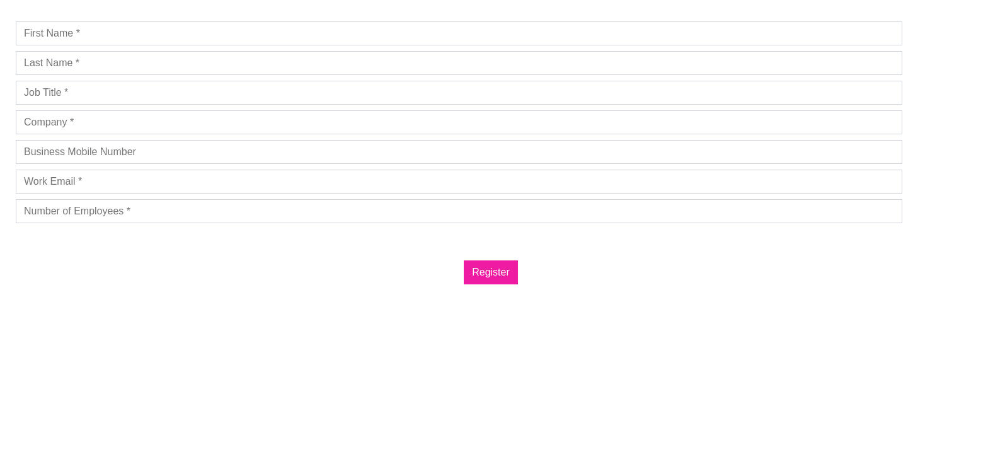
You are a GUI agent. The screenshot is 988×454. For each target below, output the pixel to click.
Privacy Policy (77, 234)
